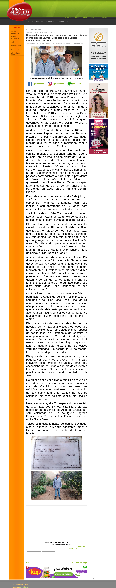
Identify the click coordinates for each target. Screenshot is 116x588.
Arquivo (77, 17)
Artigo (13, 42)
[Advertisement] (68, 9)
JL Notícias (15, 27)
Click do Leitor (16, 46)
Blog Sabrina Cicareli (15, 53)
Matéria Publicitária (15, 37)
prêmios (39, 22)
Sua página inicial (103, 17)
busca (69, 22)
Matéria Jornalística (15, 32)
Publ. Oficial (15, 49)
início (30, 22)
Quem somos (67, 17)
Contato (93, 17)
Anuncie (85, 17)
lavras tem (50, 22)
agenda (61, 22)
